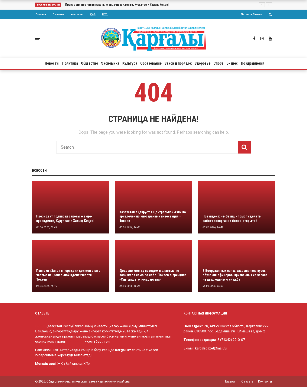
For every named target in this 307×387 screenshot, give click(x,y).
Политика (70, 63)
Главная (40, 14)
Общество (89, 63)
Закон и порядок (178, 63)
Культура (129, 63)
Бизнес (232, 63)
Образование (151, 63)
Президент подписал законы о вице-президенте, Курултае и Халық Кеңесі (117, 4)
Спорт (218, 63)
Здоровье (202, 63)
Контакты (77, 14)
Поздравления (253, 63)
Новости (52, 63)
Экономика (110, 63)
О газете (58, 14)
